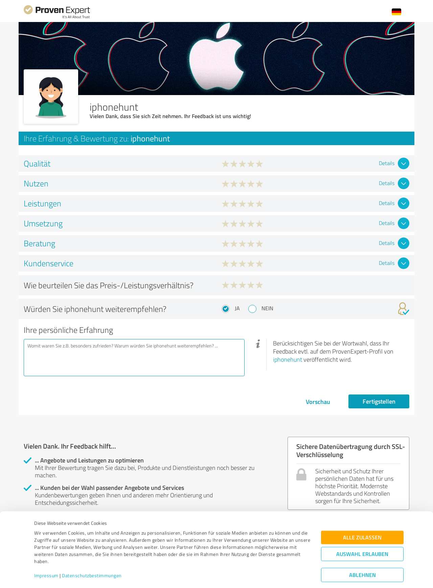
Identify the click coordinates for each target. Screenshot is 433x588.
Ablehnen (362, 556)
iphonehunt (287, 359)
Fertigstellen (379, 401)
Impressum (46, 556)
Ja (237, 308)
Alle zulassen (362, 518)
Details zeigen (264, 575)
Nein (267, 308)
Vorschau (318, 401)
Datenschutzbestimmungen (92, 556)
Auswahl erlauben (362, 535)
